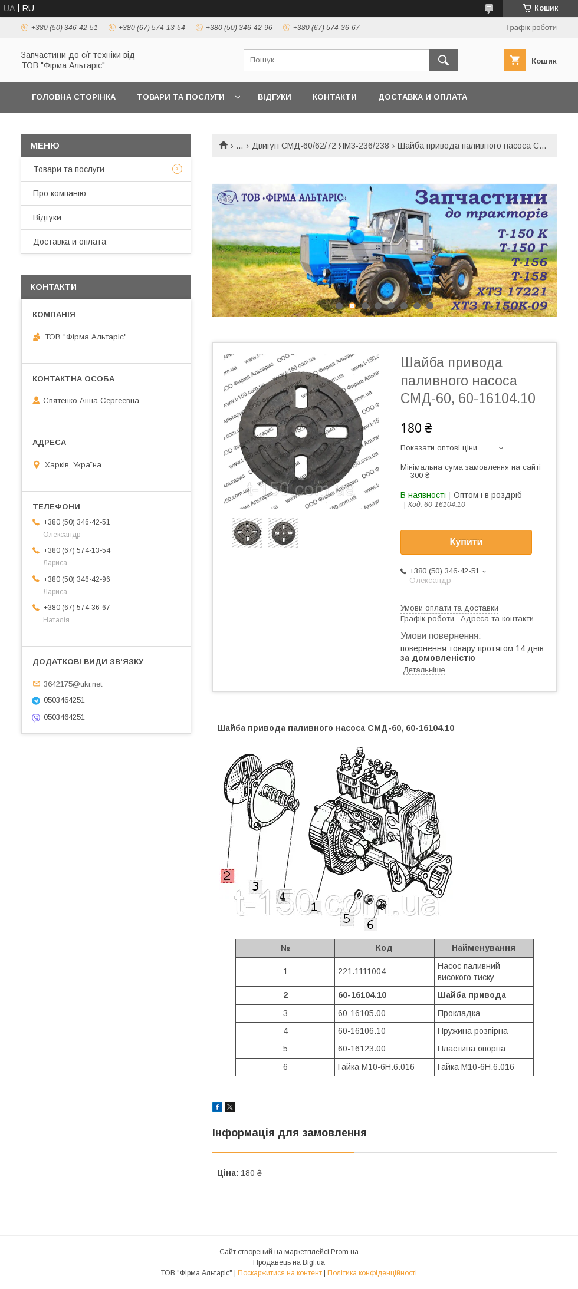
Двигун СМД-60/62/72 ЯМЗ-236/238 (320, 145)
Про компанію (59, 193)
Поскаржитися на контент (280, 1273)
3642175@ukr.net (73, 683)
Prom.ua (345, 1252)
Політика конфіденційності (372, 1273)
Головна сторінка (74, 97)
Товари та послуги (181, 97)
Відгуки (274, 97)
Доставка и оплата (422, 97)
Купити (466, 542)
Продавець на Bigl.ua (289, 1262)
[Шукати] (443, 60)
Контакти (335, 97)
